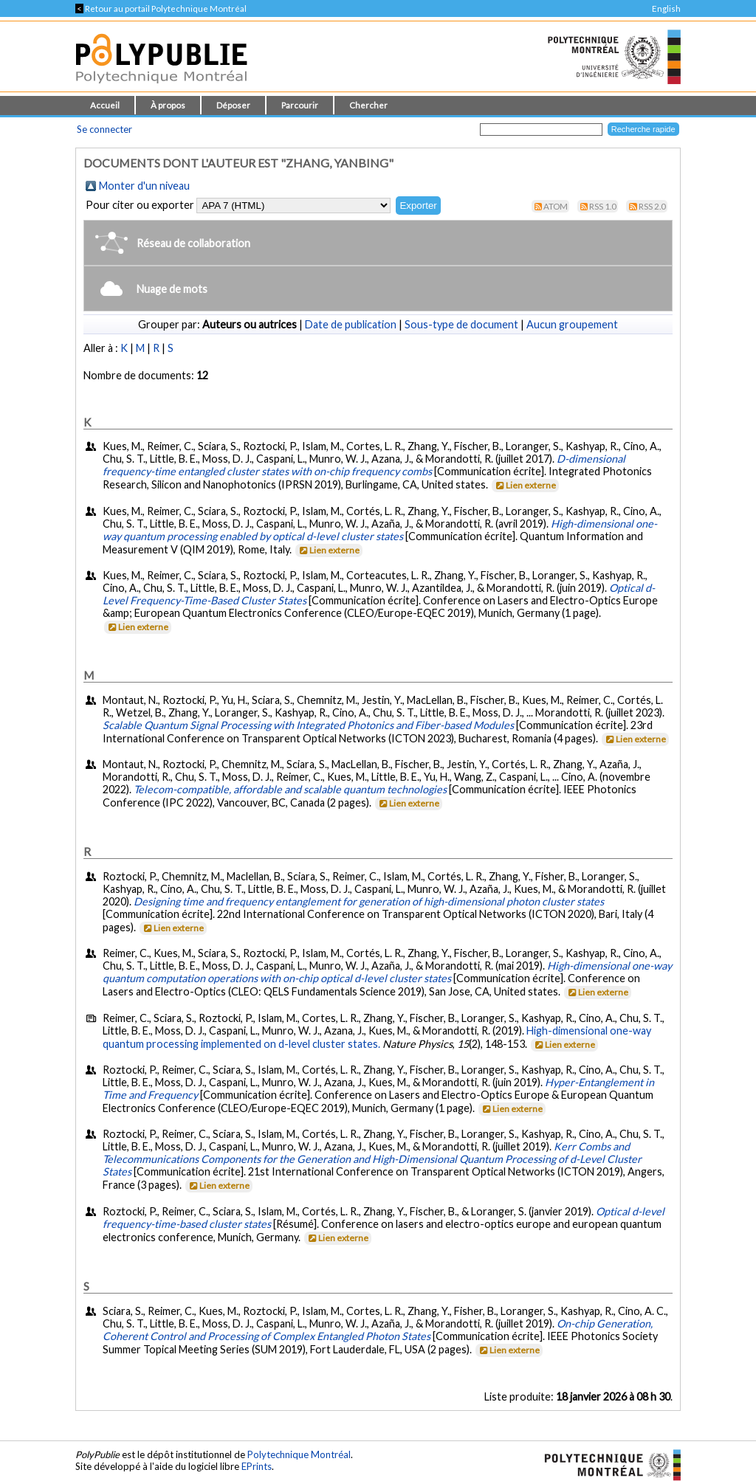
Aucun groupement (572, 324)
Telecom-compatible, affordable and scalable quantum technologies (290, 789)
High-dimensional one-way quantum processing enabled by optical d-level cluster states (380, 529)
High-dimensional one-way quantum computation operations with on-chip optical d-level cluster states (387, 971)
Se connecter (104, 129)
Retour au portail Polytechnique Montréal (161, 8)
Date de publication (350, 324)
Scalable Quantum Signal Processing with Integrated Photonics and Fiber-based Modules (308, 725)
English (666, 8)
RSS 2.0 (652, 206)
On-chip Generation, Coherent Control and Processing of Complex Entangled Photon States (378, 1329)
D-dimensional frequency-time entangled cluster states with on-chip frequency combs (364, 464)
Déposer (233, 105)
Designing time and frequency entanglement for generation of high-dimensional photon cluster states (369, 901)
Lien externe (524, 485)
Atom (555, 206)
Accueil (105, 105)
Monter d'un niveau (144, 185)
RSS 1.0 (602, 206)
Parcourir (299, 105)
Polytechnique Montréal (299, 1454)
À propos (168, 105)
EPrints (256, 1466)
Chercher (368, 105)
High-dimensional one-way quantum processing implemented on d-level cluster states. (377, 1037)
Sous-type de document (461, 324)
